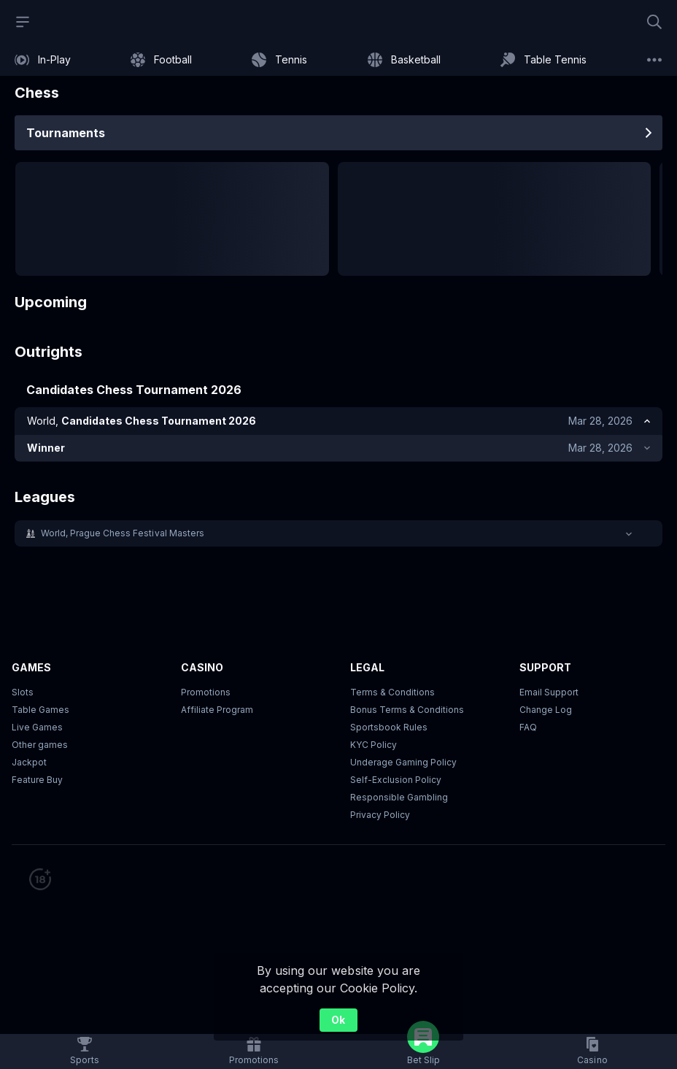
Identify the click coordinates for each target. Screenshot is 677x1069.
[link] (43, 60)
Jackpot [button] (29, 764)
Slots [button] (23, 694)
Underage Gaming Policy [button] (403, 764)
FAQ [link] (528, 729)
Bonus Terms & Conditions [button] (407, 711)
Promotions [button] (206, 694)
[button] (338, 535)
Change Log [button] (545, 711)
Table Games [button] (40, 711)
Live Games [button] (37, 729)
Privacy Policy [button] (380, 816)
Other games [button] (40, 746)
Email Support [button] (549, 694)
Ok (338, 1020)
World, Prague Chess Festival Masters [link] (122, 535)
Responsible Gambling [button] (399, 799)
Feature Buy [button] (37, 781)
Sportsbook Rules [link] (389, 729)
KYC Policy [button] (373, 746)
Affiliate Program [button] (217, 711)
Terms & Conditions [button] (392, 694)
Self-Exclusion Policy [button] (395, 781)
